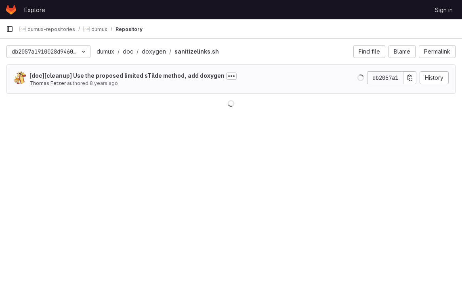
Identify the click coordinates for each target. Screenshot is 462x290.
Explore (34, 9)
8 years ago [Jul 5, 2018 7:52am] (104, 83)
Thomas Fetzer (47, 83)
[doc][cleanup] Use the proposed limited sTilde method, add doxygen (127, 75)
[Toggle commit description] (231, 76)
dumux (105, 51)
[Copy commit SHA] (409, 77)
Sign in (444, 9)
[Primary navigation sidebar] (9, 29)
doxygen (154, 51)
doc (128, 51)
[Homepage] (11, 9)
